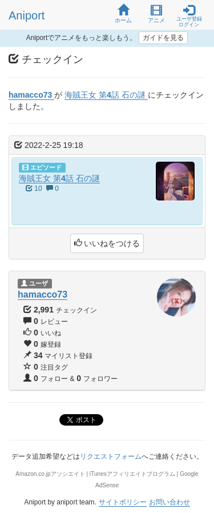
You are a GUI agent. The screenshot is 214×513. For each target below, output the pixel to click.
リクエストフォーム (111, 456)
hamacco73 (42, 294)
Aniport (27, 15)
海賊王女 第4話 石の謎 (59, 178)
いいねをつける (107, 243)
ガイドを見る (163, 38)
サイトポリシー (123, 502)
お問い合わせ (169, 502)
